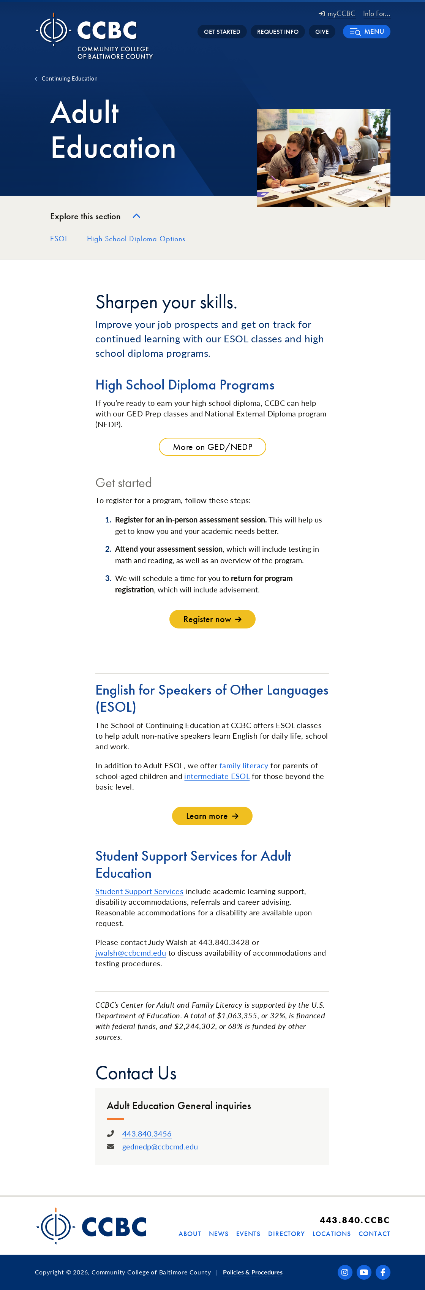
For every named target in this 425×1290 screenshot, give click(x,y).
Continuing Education (70, 78)
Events (248, 1233)
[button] (366, 31)
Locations (332, 1233)
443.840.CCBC (355, 1220)
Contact (374, 1233)
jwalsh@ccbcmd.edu (130, 952)
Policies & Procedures (253, 1272)
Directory (286, 1233)
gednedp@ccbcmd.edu (160, 1146)
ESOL (59, 239)
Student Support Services (139, 891)
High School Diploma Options (136, 239)
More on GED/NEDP (212, 447)
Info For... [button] (376, 13)
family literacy (244, 765)
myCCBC (337, 13)
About (190, 1233)
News (219, 1233)
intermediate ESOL (217, 776)
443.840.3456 (147, 1133)
